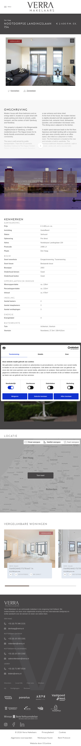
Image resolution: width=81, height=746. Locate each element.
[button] (40, 83)
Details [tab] (40, 354)
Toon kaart (41, 475)
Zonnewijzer (29, 91)
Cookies (62, 732)
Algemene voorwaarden (21, 737)
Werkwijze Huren (45, 737)
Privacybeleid (48, 732)
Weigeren (14, 396)
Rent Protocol (64, 737)
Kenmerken (13, 91)
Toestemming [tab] (14, 354)
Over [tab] (67, 354)
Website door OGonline (40, 743)
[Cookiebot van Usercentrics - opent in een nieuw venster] (69, 348)
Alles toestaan (66, 396)
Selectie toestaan (40, 396)
